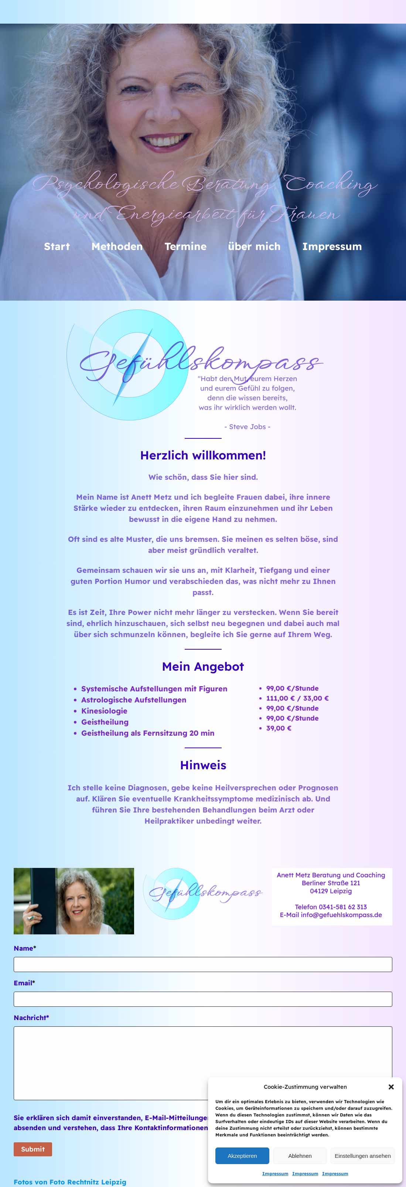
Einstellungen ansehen (363, 1156)
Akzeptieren (242, 1156)
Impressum (275, 1173)
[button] (391, 1087)
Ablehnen (299, 1156)
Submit (33, 1149)
